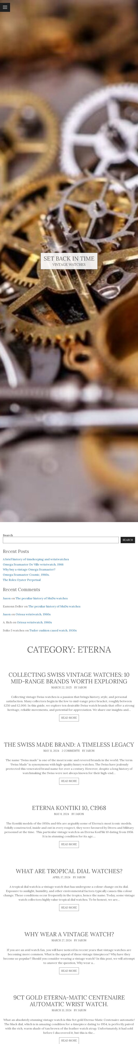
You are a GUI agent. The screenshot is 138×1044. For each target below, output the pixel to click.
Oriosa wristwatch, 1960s (33, 614)
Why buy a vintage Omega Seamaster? (29, 569)
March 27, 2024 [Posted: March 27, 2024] (62, 940)
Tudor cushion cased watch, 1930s (53, 630)
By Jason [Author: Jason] (80, 687)
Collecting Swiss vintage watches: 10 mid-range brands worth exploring (69, 678)
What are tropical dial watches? (69, 871)
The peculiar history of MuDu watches (42, 598)
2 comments (71, 750)
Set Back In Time (69, 258)
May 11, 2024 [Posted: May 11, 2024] (51, 750)
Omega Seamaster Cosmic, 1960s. (26, 574)
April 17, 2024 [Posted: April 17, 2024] (61, 877)
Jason (7, 598)
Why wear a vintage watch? (69, 934)
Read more (69, 717)
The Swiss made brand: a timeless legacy (69, 744)
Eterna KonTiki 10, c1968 (69, 808)
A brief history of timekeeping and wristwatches (36, 559)
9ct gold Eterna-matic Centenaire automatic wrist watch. (69, 1001)
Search (8, 535)
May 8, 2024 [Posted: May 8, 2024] (61, 814)
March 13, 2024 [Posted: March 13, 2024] (61, 1010)
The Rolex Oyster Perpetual (22, 580)
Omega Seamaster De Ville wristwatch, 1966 (33, 564)
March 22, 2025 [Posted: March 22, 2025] (61, 687)
